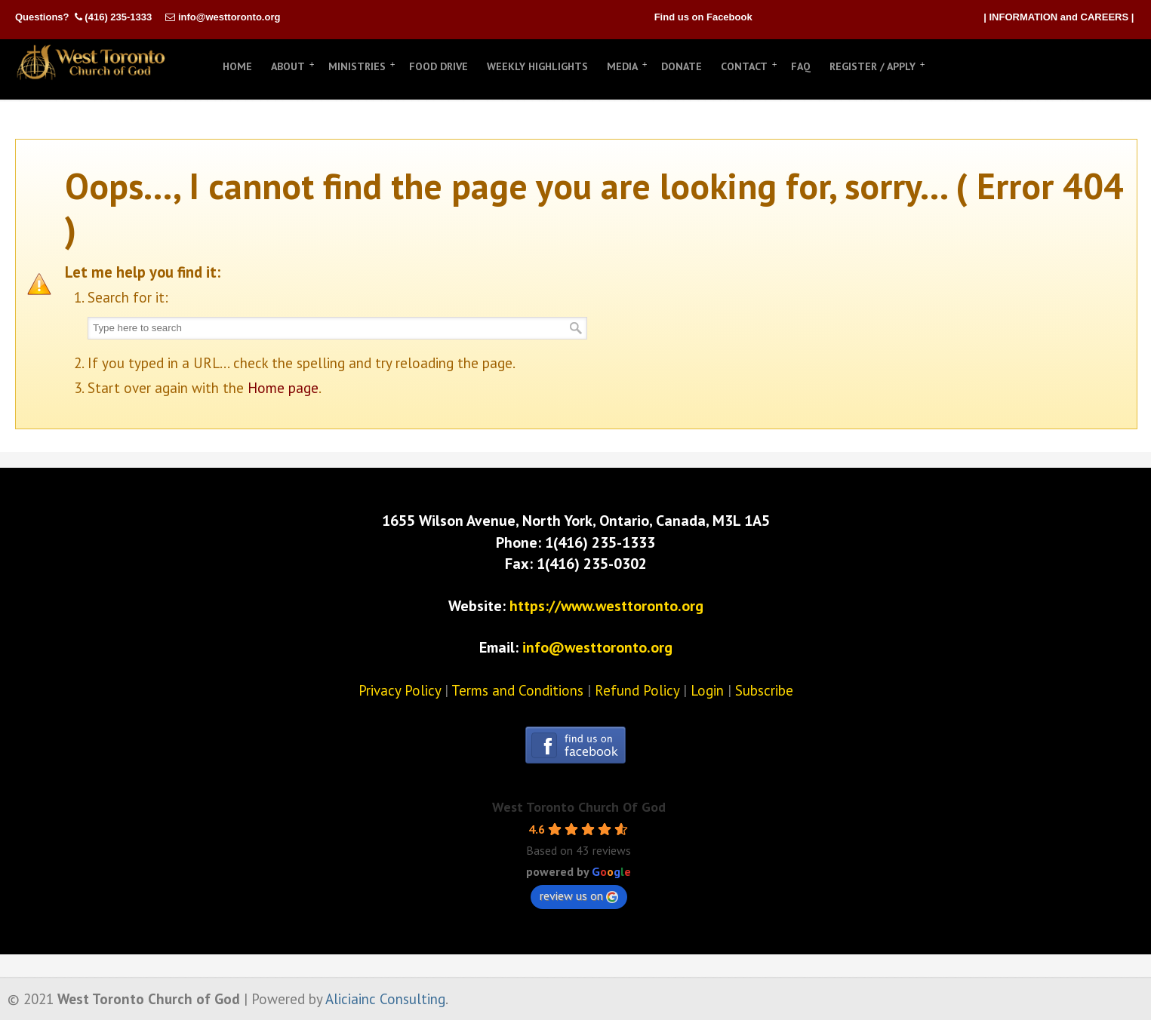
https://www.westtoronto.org (606, 606)
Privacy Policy (400, 690)
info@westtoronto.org (229, 17)
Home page (283, 388)
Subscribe (764, 690)
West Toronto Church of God (90, 62)
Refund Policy (637, 690)
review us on (579, 895)
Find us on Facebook (703, 17)
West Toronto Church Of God (579, 807)
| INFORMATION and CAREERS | (1058, 17)
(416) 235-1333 (118, 17)
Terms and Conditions (517, 690)
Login (707, 690)
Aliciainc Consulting (385, 999)
